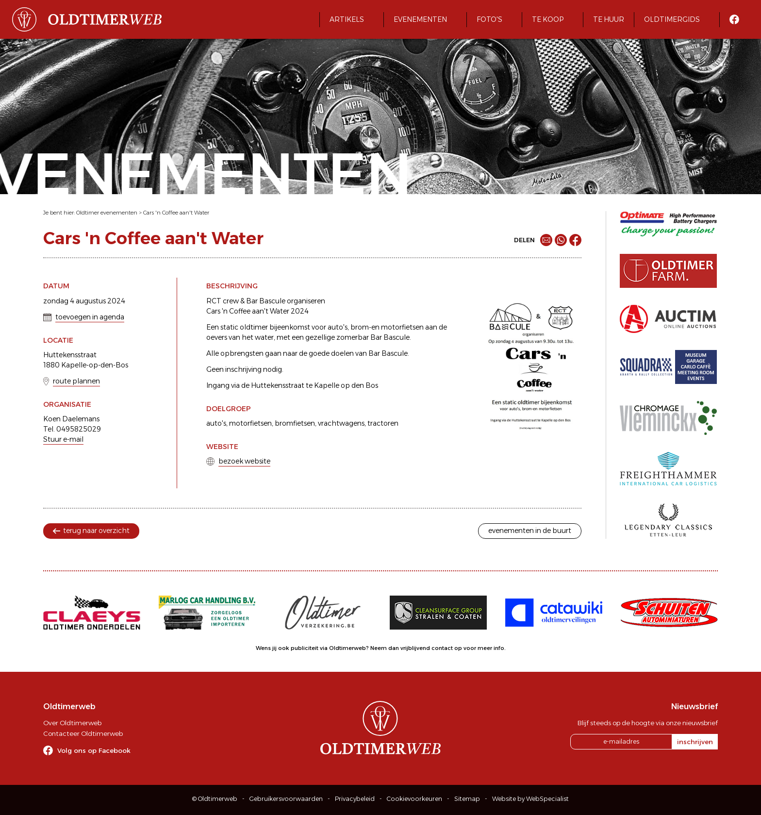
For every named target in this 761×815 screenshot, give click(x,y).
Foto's (489, 19)
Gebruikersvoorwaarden (286, 798)
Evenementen (420, 19)
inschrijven (695, 742)
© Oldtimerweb (214, 798)
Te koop (547, 19)
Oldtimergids (672, 19)
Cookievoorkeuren (414, 798)
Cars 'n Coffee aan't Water (176, 212)
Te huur (608, 19)
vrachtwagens (341, 423)
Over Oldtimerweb (72, 723)
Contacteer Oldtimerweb (83, 733)
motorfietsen (250, 423)
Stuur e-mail (63, 439)
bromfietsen (295, 423)
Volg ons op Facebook (94, 750)
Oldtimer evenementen (106, 212)
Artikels (347, 19)
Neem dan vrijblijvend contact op (416, 648)
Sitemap (467, 798)
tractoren (382, 423)
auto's (216, 423)
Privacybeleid (355, 798)
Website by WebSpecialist (530, 798)
